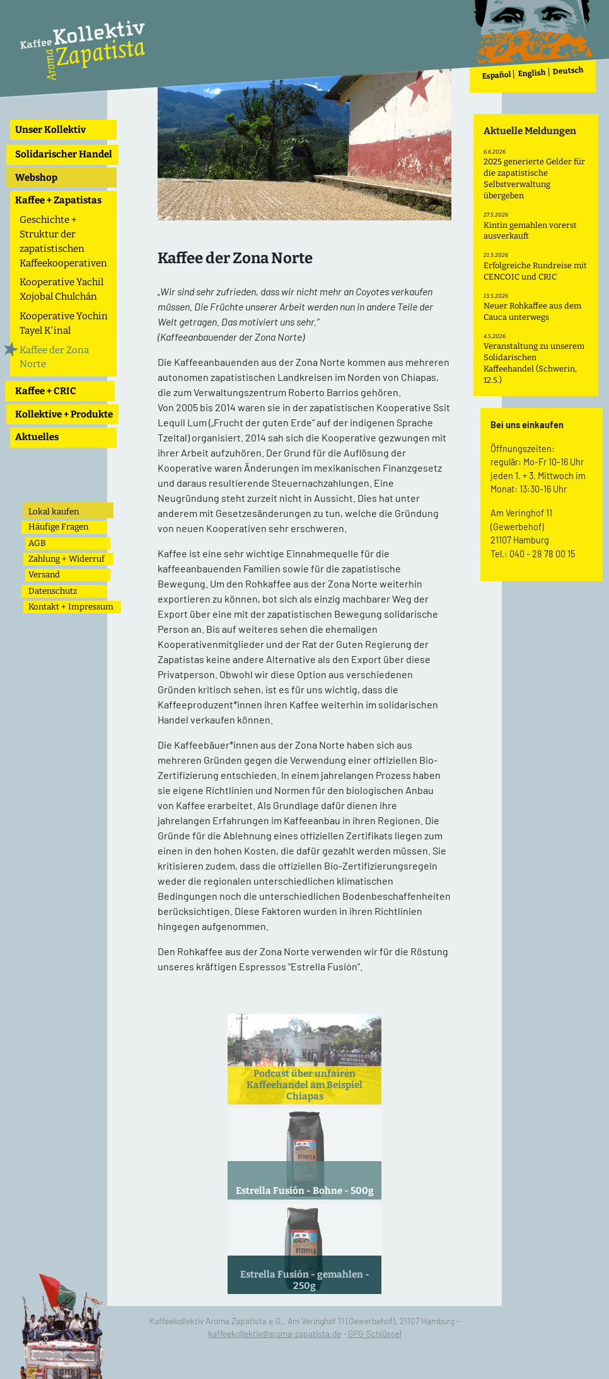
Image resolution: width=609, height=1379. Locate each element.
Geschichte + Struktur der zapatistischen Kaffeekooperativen (63, 241)
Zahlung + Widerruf (66, 558)
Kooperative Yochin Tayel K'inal (64, 323)
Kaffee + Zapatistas (58, 200)
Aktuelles (37, 437)
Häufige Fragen (58, 526)
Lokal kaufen (53, 511)
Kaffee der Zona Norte (54, 357)
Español (497, 75)
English (532, 73)
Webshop (36, 177)
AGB (37, 543)
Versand (44, 574)
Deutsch (568, 70)
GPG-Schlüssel (375, 1333)
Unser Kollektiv (50, 129)
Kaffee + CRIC (45, 391)
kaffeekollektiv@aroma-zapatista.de (274, 1333)
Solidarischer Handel (63, 154)
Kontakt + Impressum (70, 606)
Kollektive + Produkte (64, 414)
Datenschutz (52, 591)
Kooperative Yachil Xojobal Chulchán (61, 289)
